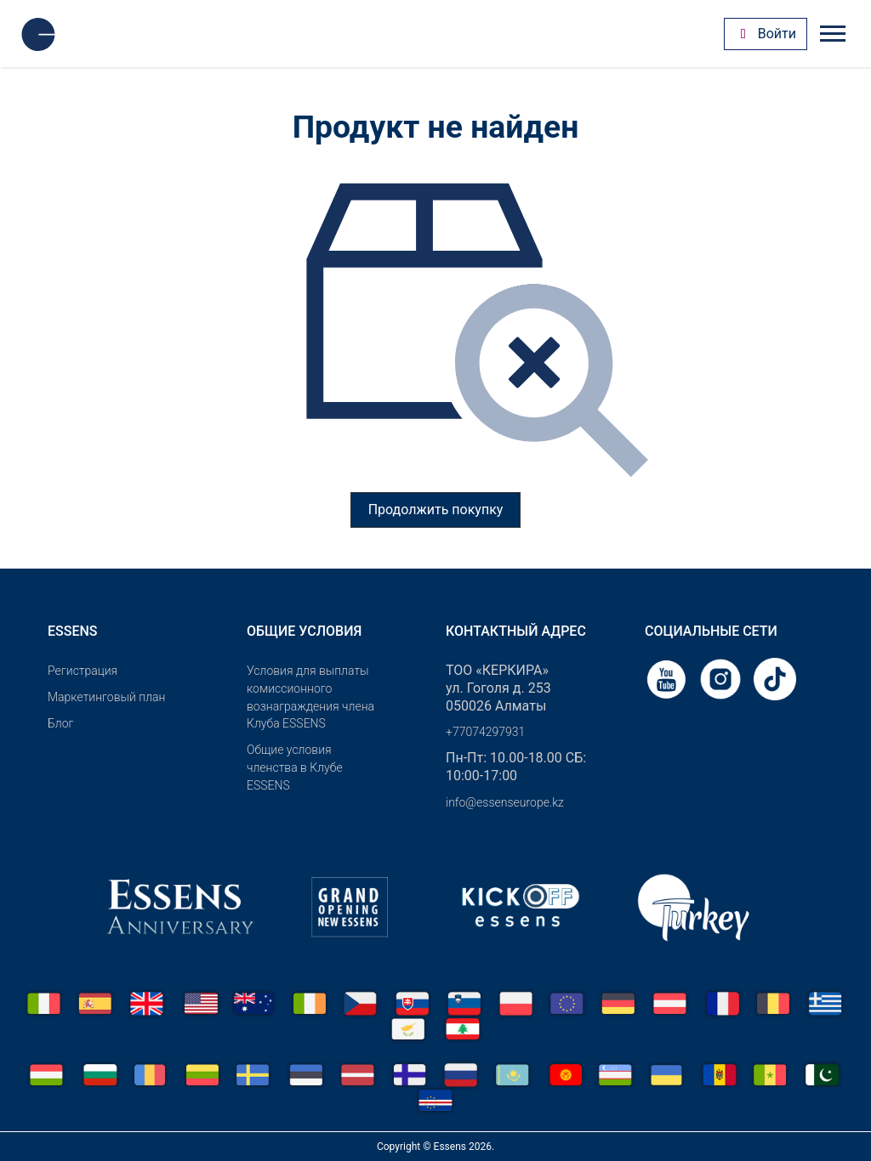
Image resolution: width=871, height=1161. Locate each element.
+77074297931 (485, 732)
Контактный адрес (516, 631)
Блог (60, 723)
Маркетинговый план (106, 697)
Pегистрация (82, 670)
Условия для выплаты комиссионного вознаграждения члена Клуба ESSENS (310, 697)
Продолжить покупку (436, 509)
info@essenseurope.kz (505, 802)
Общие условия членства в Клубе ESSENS (295, 767)
